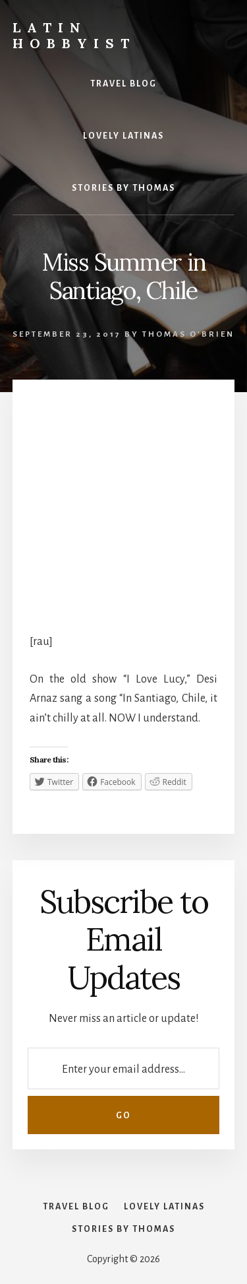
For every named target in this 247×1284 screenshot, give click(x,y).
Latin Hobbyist (74, 35)
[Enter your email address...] (123, 1068)
